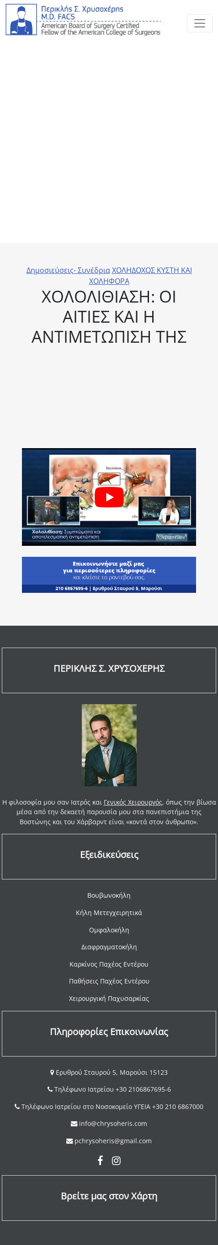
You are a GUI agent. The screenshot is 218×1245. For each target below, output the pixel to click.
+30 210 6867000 (177, 1106)
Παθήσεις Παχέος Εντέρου (109, 981)
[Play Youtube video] (109, 497)
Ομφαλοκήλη (109, 930)
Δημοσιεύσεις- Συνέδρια (68, 270)
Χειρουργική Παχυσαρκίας (109, 998)
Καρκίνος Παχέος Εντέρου (109, 964)
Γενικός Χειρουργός (133, 802)
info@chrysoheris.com (113, 1123)
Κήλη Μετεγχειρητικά (109, 912)
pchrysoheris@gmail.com (113, 1140)
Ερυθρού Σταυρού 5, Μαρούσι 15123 (111, 1072)
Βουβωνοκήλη (109, 895)
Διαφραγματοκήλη (109, 946)
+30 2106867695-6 (143, 1089)
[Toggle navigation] (200, 23)
